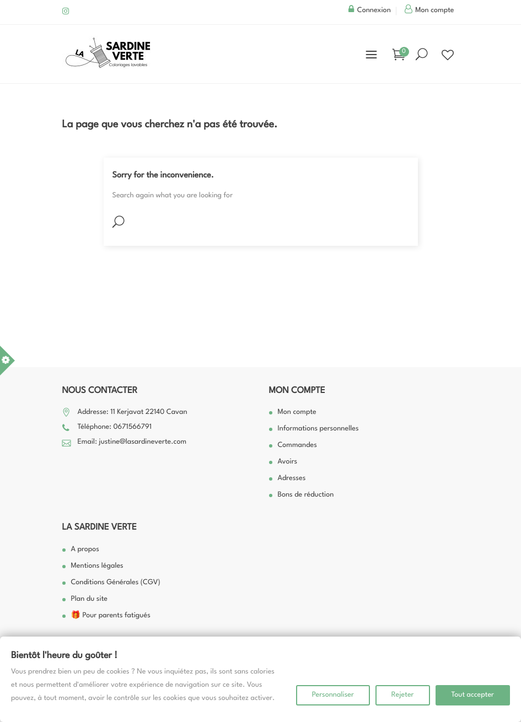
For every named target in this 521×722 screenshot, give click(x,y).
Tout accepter (473, 695)
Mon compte (297, 390)
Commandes (297, 445)
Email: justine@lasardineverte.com (132, 442)
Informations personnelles (318, 429)
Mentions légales (97, 566)
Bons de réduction (306, 495)
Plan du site (89, 599)
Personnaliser (333, 695)
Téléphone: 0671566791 (115, 427)
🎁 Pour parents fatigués (111, 615)
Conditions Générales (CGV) (115, 582)
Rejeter (402, 695)
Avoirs (288, 462)
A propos (85, 549)
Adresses (292, 478)
